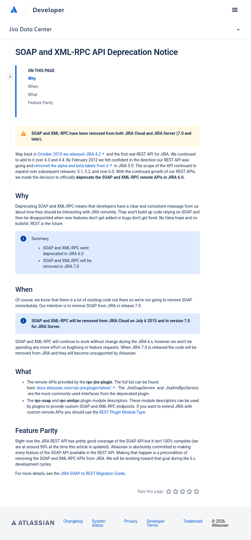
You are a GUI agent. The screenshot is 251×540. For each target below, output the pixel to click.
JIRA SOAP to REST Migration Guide (92, 473)
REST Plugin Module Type (122, 412)
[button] (235, 10)
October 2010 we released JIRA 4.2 (71, 154)
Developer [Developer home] (48, 10)
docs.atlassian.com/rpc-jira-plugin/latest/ (76, 388)
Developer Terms (156, 523)
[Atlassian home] (13, 9)
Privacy (130, 521)
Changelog (73, 521)
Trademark (192, 521)
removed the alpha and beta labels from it (73, 165)
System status (98, 523)
